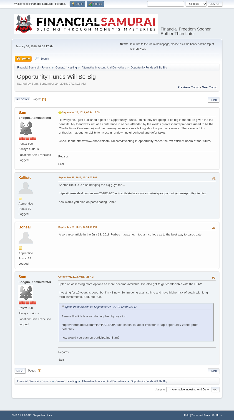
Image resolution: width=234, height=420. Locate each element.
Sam (22, 112)
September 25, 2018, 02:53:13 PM (77, 227)
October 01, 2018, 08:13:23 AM (75, 276)
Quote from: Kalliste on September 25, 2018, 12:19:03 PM (100, 307)
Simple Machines (42, 415)
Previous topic (188, 87)
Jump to (160, 389)
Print (213, 100)
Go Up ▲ (217, 415)
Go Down (22, 99)
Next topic (209, 87)
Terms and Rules (200, 415)
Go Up (20, 370)
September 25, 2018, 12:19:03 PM (77, 177)
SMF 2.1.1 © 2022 (22, 415)
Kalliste (24, 178)
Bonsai (24, 227)
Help (186, 415)
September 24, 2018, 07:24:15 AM (81, 112)
